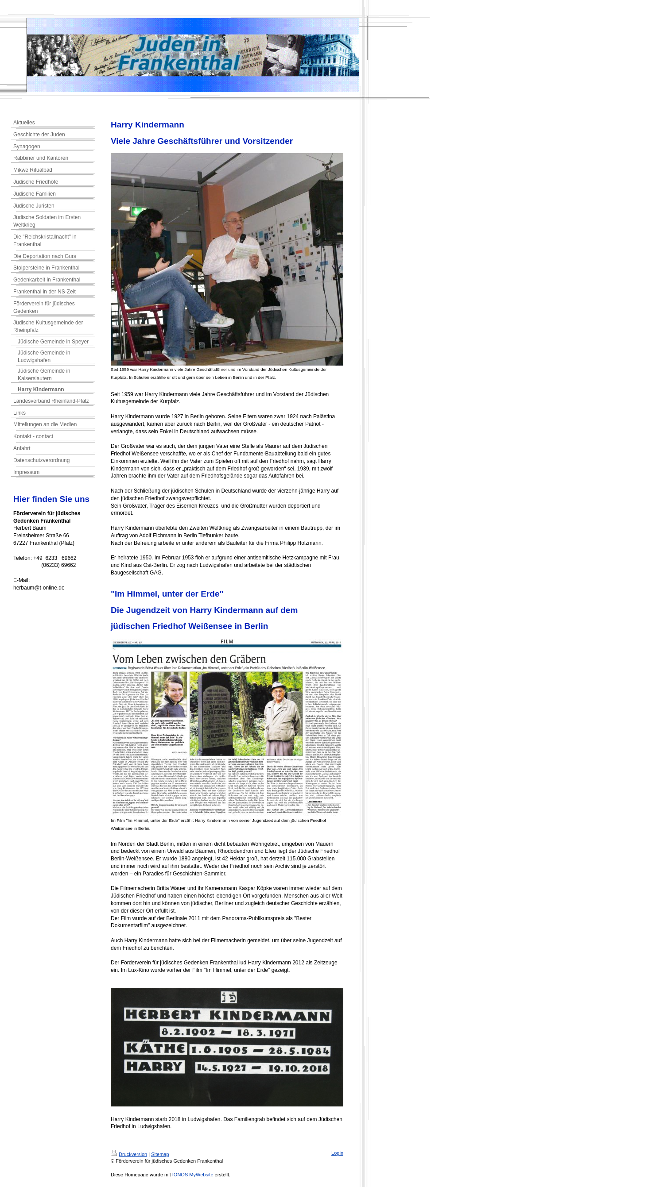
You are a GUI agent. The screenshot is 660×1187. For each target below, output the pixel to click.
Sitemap (160, 1154)
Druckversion (129, 1154)
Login (337, 1153)
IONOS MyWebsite (193, 1174)
